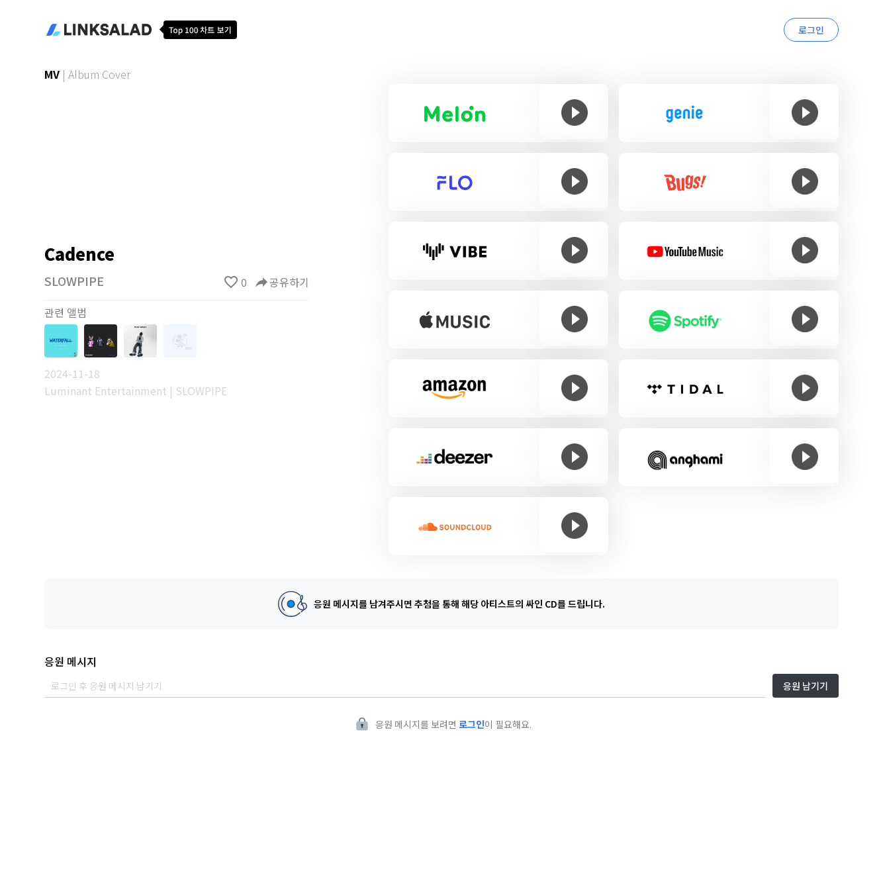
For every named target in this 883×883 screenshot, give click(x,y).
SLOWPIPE (74, 280)
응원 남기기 (805, 685)
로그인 (811, 29)
